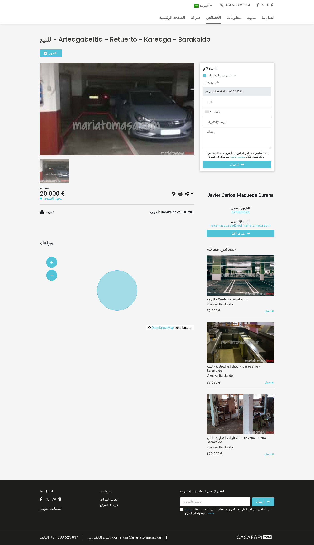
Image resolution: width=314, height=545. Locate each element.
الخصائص (213, 17)
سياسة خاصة (238, 156)
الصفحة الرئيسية (172, 17)
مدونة (251, 17)
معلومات (234, 17)
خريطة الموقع (109, 505)
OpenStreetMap (163, 328)
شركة (195, 17)
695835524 (240, 212)
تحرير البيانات (109, 499)
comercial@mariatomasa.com (137, 537)
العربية (203, 6)
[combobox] (237, 112)
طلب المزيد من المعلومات (222, 75)
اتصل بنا (268, 17)
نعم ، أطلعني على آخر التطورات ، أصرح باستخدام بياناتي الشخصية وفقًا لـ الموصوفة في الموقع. (238, 155)
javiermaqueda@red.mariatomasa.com (240, 225)
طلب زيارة (213, 82)
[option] (117, 109)
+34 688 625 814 (235, 5)
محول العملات (51, 198)
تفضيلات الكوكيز (50, 509)
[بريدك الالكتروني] (215, 501)
